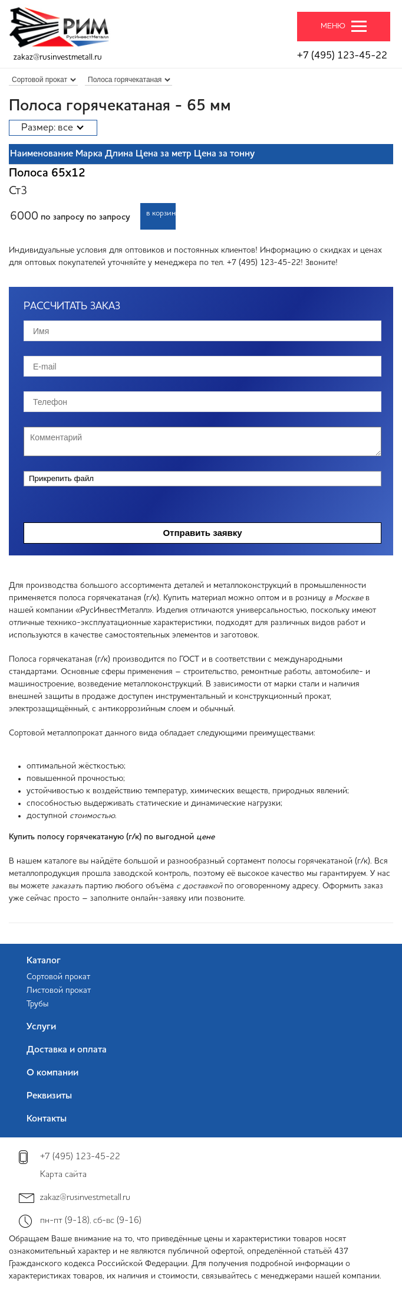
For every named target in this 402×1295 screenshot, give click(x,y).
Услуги (41, 1027)
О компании (52, 1073)
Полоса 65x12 (47, 173)
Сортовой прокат (58, 977)
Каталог (44, 961)
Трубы (37, 1004)
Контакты (47, 1119)
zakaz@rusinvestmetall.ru (58, 57)
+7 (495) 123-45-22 (342, 56)
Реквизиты (49, 1096)
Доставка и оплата (67, 1050)
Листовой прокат (59, 990)
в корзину (161, 213)
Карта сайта (63, 1174)
